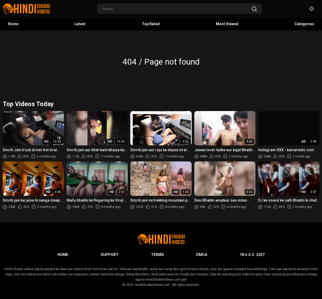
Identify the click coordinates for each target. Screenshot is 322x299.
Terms (157, 255)
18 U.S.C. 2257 (252, 255)
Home (13, 24)
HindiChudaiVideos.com (152, 285)
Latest (79, 24)
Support (110, 255)
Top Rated (151, 24)
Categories (304, 24)
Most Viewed (227, 24)
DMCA (201, 255)
